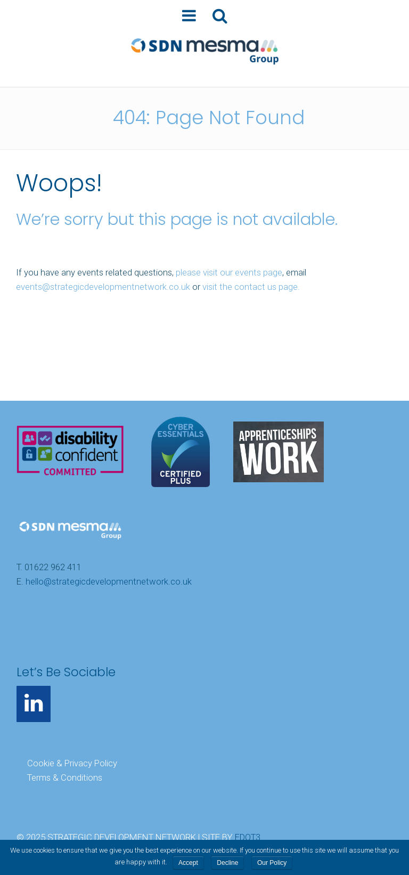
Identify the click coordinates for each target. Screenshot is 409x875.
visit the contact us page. (251, 286)
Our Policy (272, 862)
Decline (227, 862)
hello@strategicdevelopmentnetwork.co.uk (109, 582)
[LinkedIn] (34, 704)
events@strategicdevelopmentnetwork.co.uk (103, 286)
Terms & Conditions (64, 777)
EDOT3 (247, 837)
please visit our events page (229, 272)
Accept (188, 862)
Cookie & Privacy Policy (72, 763)
